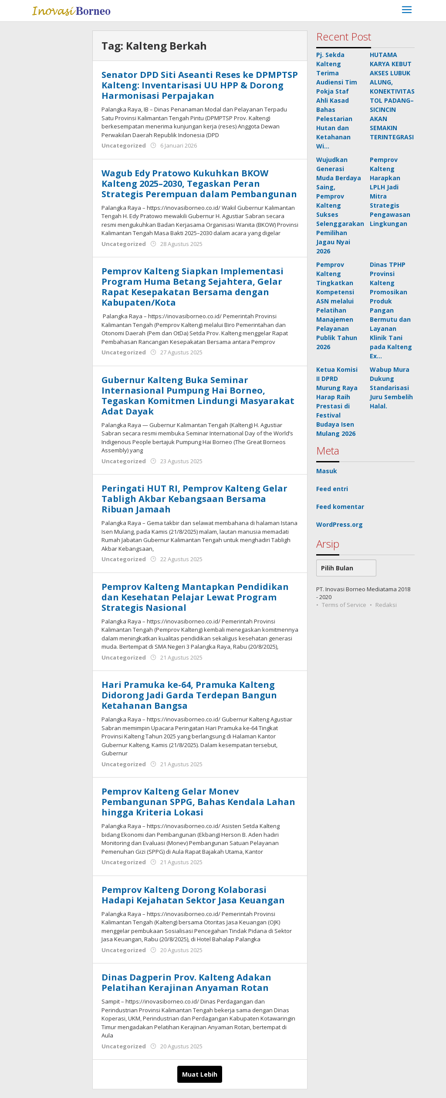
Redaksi (386, 605)
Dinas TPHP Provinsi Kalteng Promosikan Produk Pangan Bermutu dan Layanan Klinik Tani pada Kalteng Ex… (391, 310)
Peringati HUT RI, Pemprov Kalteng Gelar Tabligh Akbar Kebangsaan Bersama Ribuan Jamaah (194, 498)
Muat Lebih (199, 1074)
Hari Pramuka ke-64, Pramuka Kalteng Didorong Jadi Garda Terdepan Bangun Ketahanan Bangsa (189, 695)
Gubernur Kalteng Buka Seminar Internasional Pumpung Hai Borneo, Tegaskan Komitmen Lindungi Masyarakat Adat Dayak (197, 395)
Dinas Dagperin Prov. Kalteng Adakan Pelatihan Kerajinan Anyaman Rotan (186, 982)
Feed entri (332, 489)
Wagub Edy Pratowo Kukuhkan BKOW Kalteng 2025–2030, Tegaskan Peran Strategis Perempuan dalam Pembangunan (199, 183)
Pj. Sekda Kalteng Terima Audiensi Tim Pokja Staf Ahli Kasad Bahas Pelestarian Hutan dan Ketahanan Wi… (336, 100)
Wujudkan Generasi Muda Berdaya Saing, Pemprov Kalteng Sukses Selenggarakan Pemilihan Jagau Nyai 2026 (340, 205)
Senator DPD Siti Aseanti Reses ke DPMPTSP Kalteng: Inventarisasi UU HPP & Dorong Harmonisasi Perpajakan (199, 85)
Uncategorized (123, 145)
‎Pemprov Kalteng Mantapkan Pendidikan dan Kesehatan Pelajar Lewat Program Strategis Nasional (195, 597)
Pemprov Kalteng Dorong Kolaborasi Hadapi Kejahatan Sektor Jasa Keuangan (193, 895)
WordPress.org (339, 524)
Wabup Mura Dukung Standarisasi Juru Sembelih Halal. (391, 387)
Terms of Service (344, 605)
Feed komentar (340, 506)
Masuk (326, 471)
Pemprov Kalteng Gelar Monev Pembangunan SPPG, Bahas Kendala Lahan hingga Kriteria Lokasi (198, 801)
